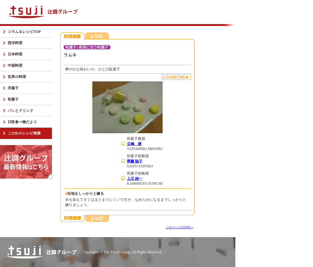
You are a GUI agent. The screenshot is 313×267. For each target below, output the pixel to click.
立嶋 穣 (134, 144)
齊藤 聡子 (134, 161)
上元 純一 (134, 178)
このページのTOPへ (179, 227)
